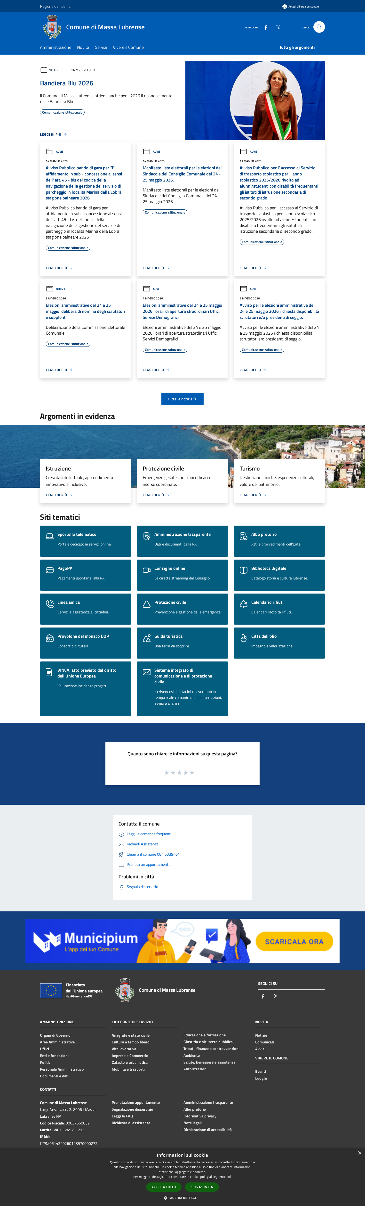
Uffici (44, 1049)
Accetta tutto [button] (164, 1187)
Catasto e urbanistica (130, 1062)
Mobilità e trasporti (128, 1069)
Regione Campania (55, 6)
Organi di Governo (55, 1035)
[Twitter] (276, 27)
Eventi (260, 1071)
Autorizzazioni (195, 1069)
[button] (182, 1197)
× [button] (359, 1153)
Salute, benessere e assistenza (209, 1062)
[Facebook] (264, 27)
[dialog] (182, 1177)
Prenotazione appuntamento (136, 1102)
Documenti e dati (54, 1076)
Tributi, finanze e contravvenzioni (211, 1048)
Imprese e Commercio (130, 1055)
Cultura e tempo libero (131, 1042)
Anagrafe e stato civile (131, 1035)
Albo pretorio (194, 1109)
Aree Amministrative (57, 1042)
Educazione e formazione (204, 1035)
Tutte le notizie (182, 399)
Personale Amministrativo (62, 1069)
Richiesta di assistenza (131, 1123)
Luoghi (261, 1078)
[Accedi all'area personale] (300, 6)
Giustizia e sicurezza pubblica (208, 1042)
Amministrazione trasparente (208, 1102)
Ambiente (191, 1055)
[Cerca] (319, 27)
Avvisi (55, 151)
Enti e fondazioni (54, 1055)
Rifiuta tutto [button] (202, 1187)
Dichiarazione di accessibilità (207, 1129)
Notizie (55, 69)
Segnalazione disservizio (132, 1109)
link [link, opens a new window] (229, 1177)
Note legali (192, 1123)
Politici (45, 1062)
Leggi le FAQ (122, 1116)
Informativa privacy (199, 1116)
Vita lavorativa (124, 1049)
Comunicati (264, 1042)
